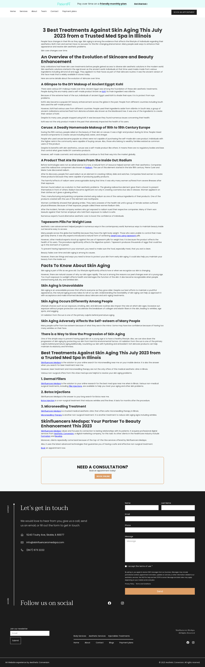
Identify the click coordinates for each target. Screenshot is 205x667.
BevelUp (58, 436)
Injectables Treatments (119, 636)
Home (13, 11)
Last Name (166, 503)
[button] (24, 11)
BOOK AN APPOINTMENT (184, 12)
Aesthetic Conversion (64, 433)
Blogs (111, 642)
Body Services (80, 636)
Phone (128, 525)
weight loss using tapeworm (123, 235)
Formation (45, 436)
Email (127, 514)
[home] (110, 11)
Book (43, 448)
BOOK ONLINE (103, 476)
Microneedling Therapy (51, 415)
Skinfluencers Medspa (51, 362)
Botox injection (48, 400)
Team (44, 11)
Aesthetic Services (97, 636)
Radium (88, 167)
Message (129, 536)
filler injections (75, 386)
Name (127, 503)
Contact (55, 11)
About (34, 11)
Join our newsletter (19, 628)
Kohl (104, 91)
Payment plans (69, 11)
